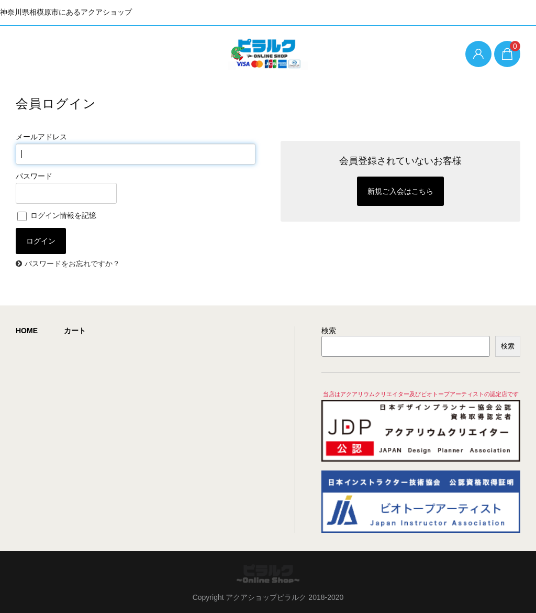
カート (75, 330)
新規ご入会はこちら (400, 191)
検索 (328, 330)
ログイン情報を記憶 (56, 215)
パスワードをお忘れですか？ (72, 263)
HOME (27, 330)
